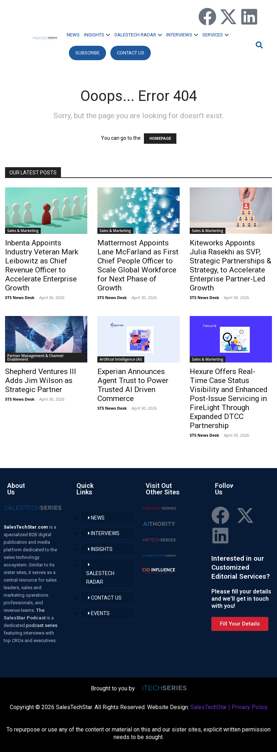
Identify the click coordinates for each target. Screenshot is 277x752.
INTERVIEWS (182, 34)
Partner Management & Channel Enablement (35, 357)
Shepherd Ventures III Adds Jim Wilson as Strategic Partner (40, 380)
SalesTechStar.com (26, 527)
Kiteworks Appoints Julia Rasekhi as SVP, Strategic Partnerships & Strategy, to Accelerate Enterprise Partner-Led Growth (230, 265)
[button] (258, 45)
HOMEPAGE (160, 138)
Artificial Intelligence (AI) (121, 359)
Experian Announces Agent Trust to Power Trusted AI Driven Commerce (132, 385)
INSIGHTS (97, 34)
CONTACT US (130, 52)
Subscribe (87, 52)
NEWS (73, 34)
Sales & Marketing (23, 230)
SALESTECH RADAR (138, 34)
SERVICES (215, 34)
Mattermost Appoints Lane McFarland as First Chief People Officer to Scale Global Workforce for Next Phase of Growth (138, 265)
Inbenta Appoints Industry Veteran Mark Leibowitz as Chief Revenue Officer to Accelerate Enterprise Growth (41, 265)
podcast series (41, 625)
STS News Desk (19, 297)
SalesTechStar (208, 707)
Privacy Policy (250, 707)
